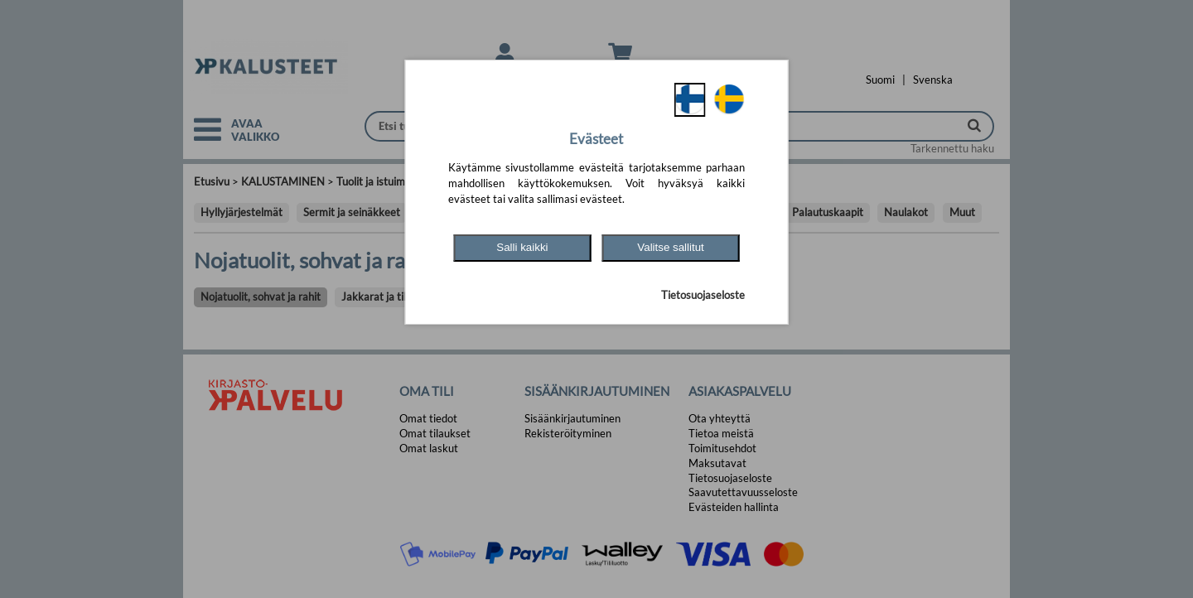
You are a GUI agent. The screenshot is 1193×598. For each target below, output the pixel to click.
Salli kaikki (522, 247)
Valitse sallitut (670, 247)
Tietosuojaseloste (703, 294)
